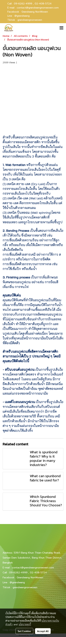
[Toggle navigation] (61, 28)
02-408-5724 (43, 3)
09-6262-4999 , (24, 3)
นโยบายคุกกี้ (25, 624)
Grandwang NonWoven (34, 12)
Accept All (43, 631)
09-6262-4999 (18, 572)
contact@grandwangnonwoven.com (38, 8)
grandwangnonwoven (29, 20)
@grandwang (22, 16)
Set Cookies (24, 631)
